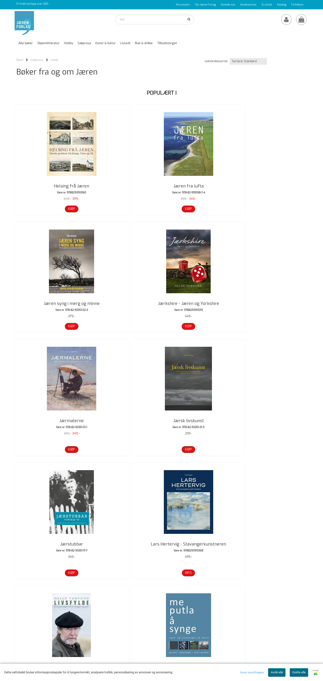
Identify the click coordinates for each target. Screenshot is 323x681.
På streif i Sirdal (124, 538)
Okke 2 (273, 423)
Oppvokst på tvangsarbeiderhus (50, 538)
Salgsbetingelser (224, 636)
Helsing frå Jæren (50, 186)
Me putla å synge (124, 423)
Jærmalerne (50, 302)
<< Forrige (22, 596)
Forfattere (297, 4)
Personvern (183, 4)
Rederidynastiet (198, 538)
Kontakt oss (228, 4)
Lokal (54, 60)
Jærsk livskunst (124, 302)
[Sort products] (248, 61)
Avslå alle (277, 672)
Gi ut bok (267, 4)
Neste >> (70, 596)
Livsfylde (50, 423)
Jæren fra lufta (124, 186)
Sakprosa (37, 60)
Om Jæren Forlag (205, 4)
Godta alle (299, 672)
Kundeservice (248, 4)
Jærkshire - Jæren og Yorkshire (273, 186)
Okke (199, 423)
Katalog (281, 4)
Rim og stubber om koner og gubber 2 (272, 541)
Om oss (219, 619)
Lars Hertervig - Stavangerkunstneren (272, 304)
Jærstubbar (198, 302)
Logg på (218, 630)
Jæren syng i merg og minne (199, 186)
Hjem (19, 60)
